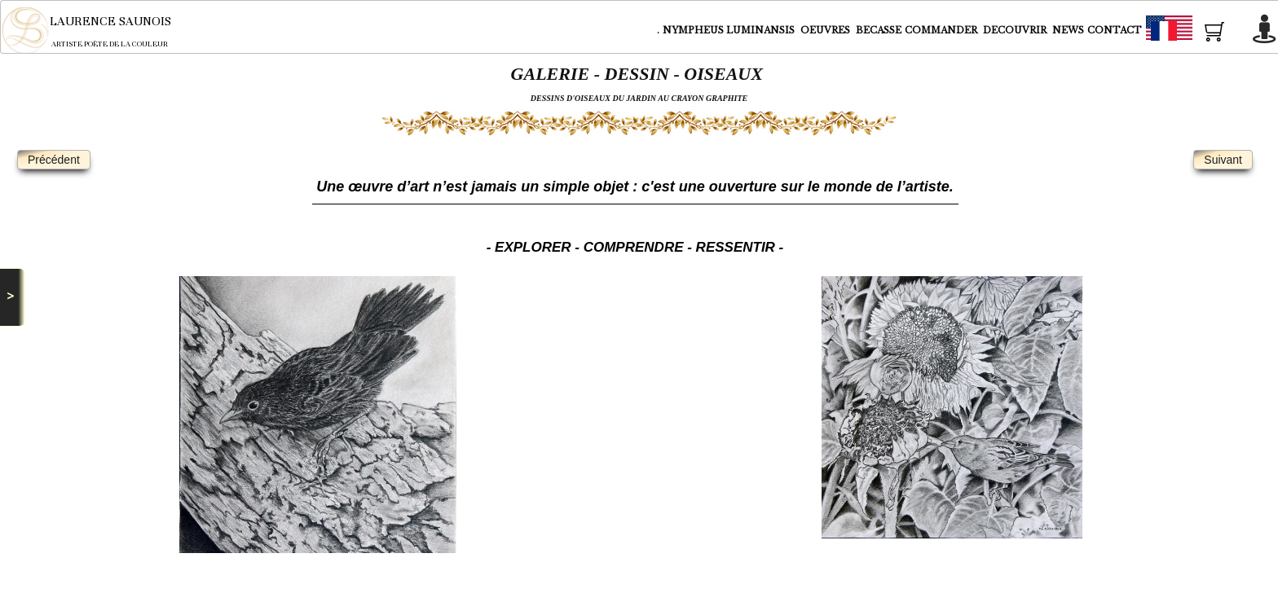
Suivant (1223, 159)
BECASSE (878, 30)
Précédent (54, 159)
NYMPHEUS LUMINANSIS (730, 30)
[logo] (97, 30)
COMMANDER (942, 30)
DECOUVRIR (1016, 30)
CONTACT (1114, 30)
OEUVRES (826, 30)
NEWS (1068, 30)
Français (1199, 31)
